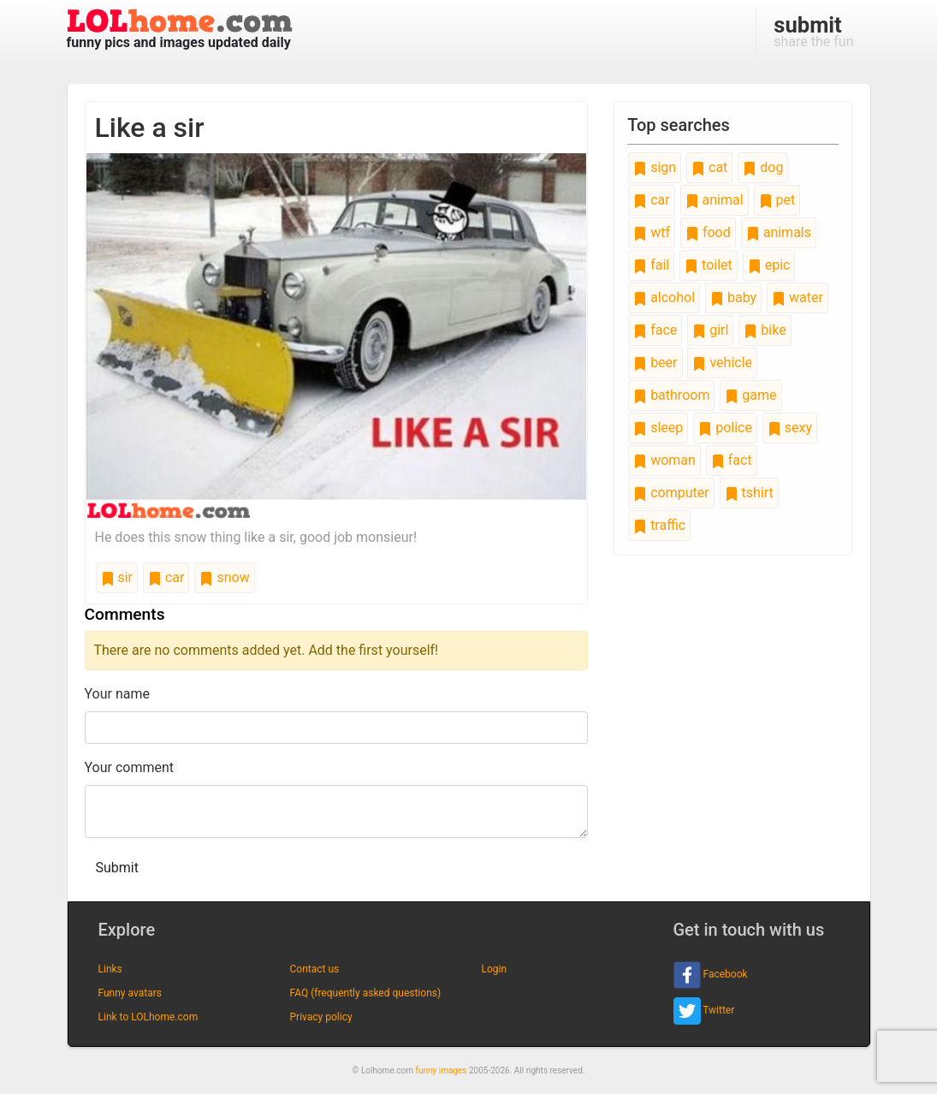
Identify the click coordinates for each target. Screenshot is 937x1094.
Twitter (704, 1011)
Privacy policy (321, 1017)
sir (117, 577)
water (797, 297)
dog (763, 167)
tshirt (749, 493)
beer (655, 362)
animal (714, 200)
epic (769, 265)
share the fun (813, 31)
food (708, 232)
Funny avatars (130, 993)
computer (671, 493)
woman (664, 460)
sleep (658, 427)
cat (709, 167)
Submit (117, 867)
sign (654, 167)
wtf (651, 232)
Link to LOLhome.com (148, 1017)
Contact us (315, 969)
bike (765, 330)
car (166, 577)
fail (651, 265)
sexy (790, 427)
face (655, 330)
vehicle (722, 362)
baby (733, 297)
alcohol (664, 297)
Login (494, 969)
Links (110, 969)
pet (777, 200)
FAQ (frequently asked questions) (366, 993)
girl (710, 330)
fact (731, 460)
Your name (118, 694)
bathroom (671, 395)
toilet (708, 265)
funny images (441, 1070)
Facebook (710, 975)
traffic (659, 525)
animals (778, 232)
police (725, 427)
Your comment (130, 767)
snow (224, 577)
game (750, 395)
